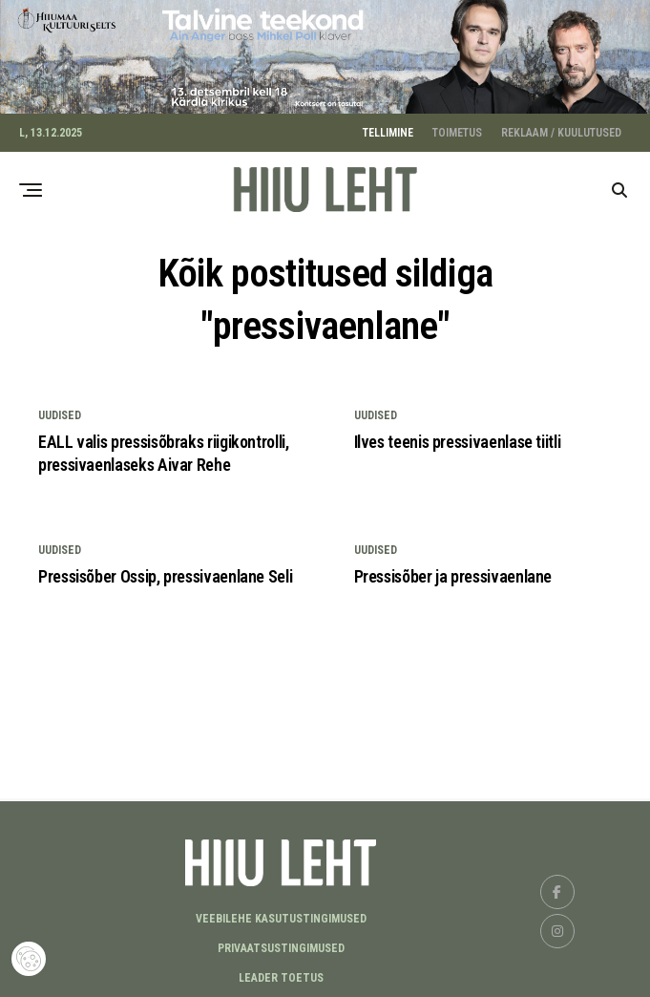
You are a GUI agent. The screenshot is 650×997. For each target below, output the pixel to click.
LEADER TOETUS (281, 974)
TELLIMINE (388, 128)
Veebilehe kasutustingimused (281, 915)
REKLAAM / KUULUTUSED (561, 128)
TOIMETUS (457, 128)
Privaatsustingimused (281, 944)
